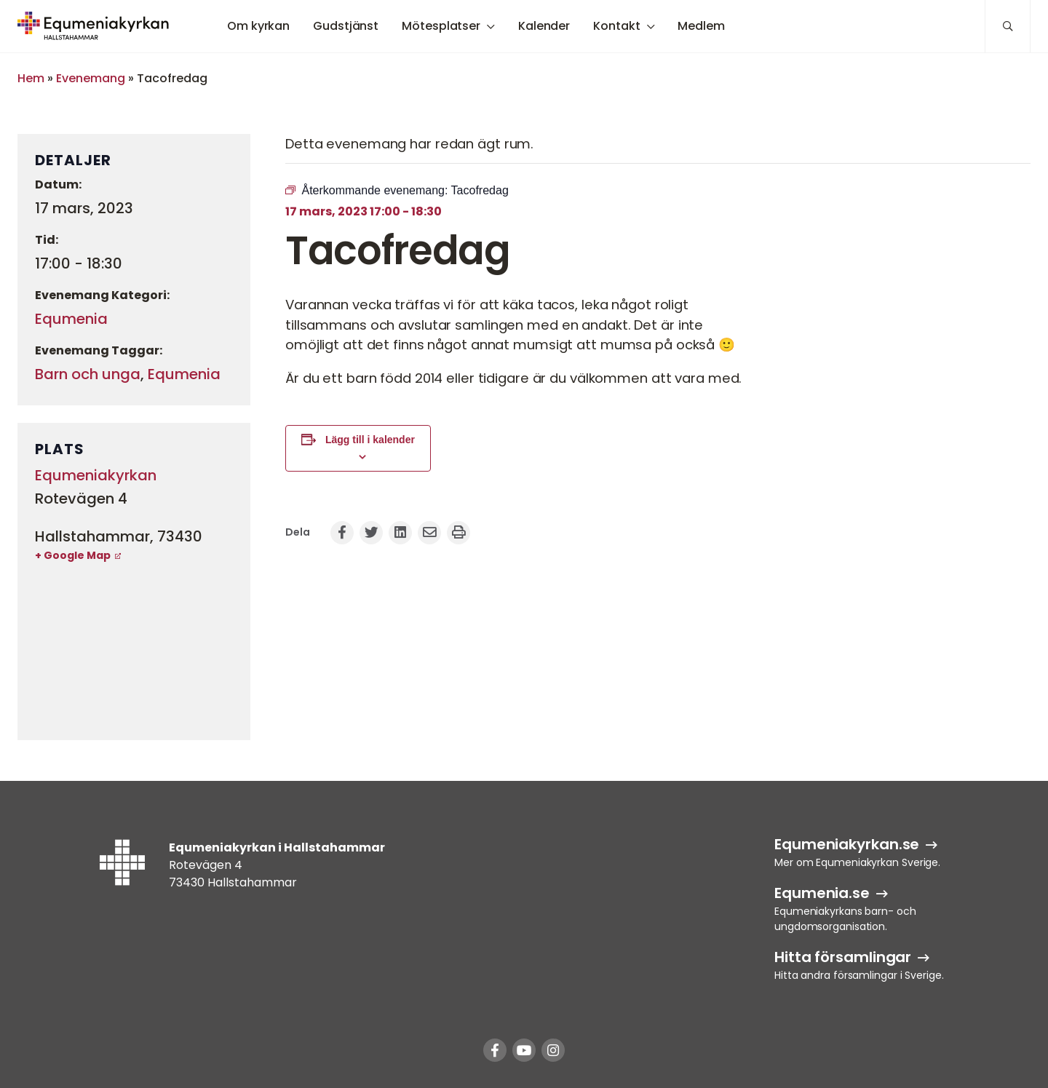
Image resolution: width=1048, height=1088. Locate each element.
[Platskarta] (134, 650)
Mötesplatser (441, 25)
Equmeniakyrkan (95, 475)
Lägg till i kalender (370, 439)
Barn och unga (87, 374)
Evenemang (90, 78)
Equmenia (71, 319)
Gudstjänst (345, 25)
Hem (30, 78)
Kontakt (616, 25)
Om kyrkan (258, 25)
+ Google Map (73, 555)
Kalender (544, 25)
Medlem (701, 25)
